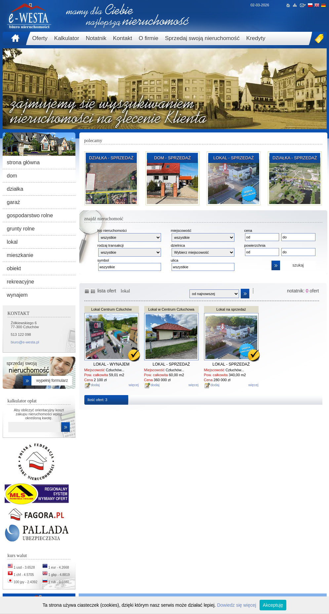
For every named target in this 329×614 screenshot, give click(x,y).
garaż (13, 202)
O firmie (148, 38)
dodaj (95, 385)
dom (12, 176)
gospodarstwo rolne (30, 215)
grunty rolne (21, 228)
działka (15, 189)
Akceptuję (273, 605)
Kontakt (122, 38)
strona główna (23, 162)
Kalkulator (66, 38)
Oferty (40, 38)
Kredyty (256, 38)
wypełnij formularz (52, 380)
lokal (12, 242)
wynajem (17, 295)
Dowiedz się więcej (236, 605)
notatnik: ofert (303, 290)
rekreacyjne (20, 281)
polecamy (93, 140)
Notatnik (96, 38)
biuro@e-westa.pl (25, 342)
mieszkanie (20, 255)
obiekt (14, 268)
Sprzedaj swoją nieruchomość (202, 38)
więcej (134, 385)
